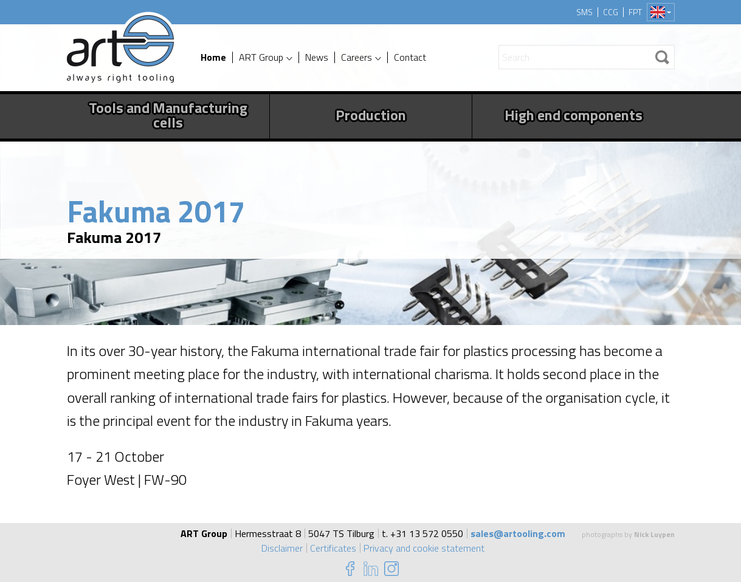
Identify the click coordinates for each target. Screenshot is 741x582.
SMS (584, 12)
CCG (610, 12)
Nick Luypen (654, 534)
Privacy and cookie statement (424, 548)
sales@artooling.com (517, 533)
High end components (574, 115)
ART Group (261, 57)
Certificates (333, 548)
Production (371, 115)
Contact (410, 57)
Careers (356, 57)
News (316, 57)
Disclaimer (282, 548)
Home (213, 57)
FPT (635, 12)
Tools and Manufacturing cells (168, 114)
